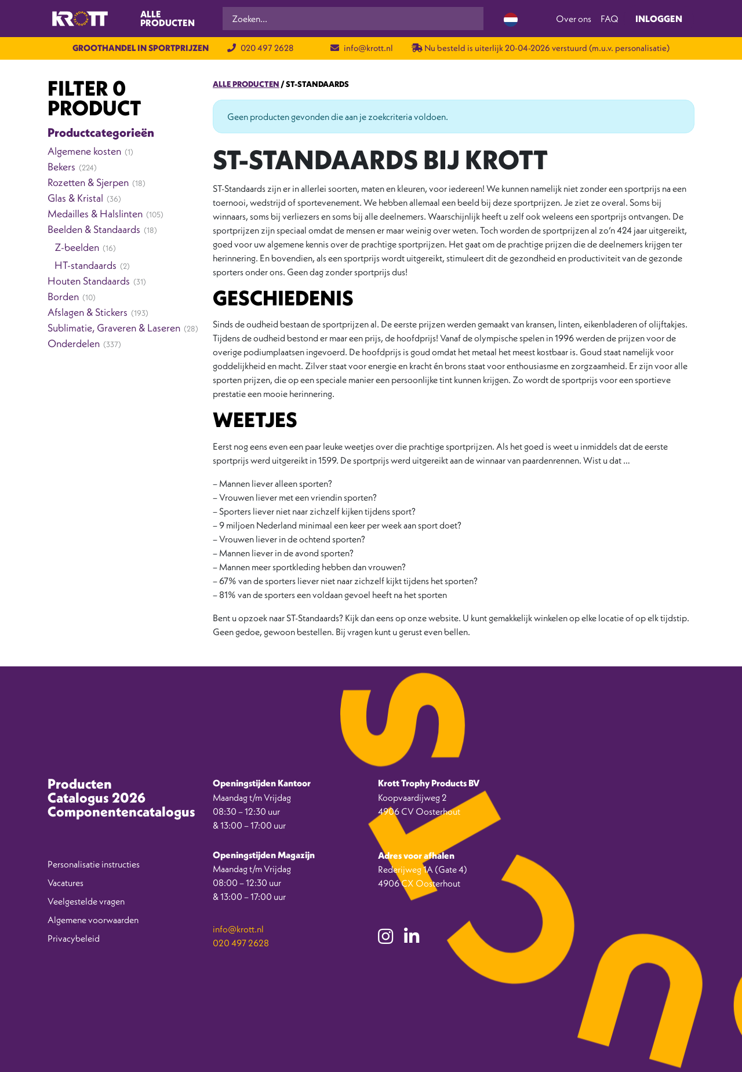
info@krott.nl (361, 47)
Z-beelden (76, 247)
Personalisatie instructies (94, 864)
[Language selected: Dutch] (510, 19)
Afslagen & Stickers (88, 312)
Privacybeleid (74, 938)
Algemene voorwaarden (93, 919)
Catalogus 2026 (97, 797)
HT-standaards (85, 265)
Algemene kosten (84, 151)
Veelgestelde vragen (86, 901)
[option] (690, 1063)
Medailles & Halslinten (95, 213)
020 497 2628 (260, 47)
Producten (80, 783)
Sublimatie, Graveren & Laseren (114, 327)
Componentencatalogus (121, 811)
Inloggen (658, 18)
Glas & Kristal (75, 198)
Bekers (61, 166)
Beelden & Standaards (94, 229)
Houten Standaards (89, 280)
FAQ (610, 18)
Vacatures (65, 882)
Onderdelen (74, 343)
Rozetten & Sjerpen (88, 182)
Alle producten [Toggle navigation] (167, 18)
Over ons (573, 18)
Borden (63, 296)
